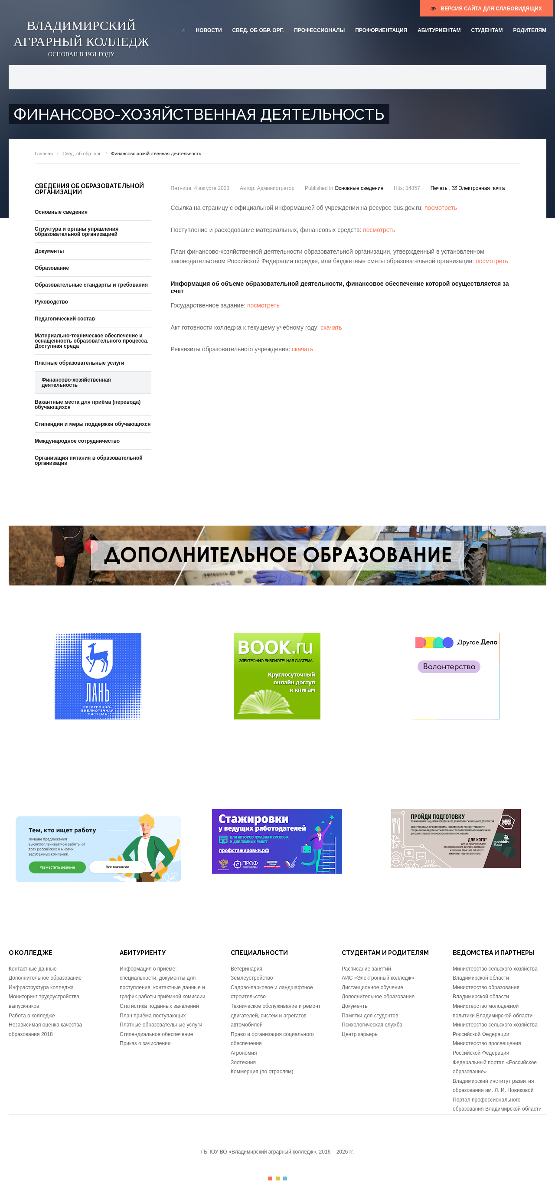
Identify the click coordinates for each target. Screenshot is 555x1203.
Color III (285, 1178)
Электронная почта (478, 188)
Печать (440, 188)
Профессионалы (319, 30)
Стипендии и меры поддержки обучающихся (92, 424)
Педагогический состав (65, 319)
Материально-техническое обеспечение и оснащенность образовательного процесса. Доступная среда (91, 341)
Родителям (529, 30)
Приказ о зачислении (145, 1043)
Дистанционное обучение (372, 987)
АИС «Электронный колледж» (378, 978)
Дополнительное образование (45, 978)
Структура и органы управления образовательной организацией (76, 231)
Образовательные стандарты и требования (91, 285)
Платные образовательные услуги (79, 363)
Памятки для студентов (370, 1016)
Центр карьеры (360, 1034)
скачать (331, 327)
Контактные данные (33, 969)
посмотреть (440, 207)
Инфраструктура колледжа (41, 987)
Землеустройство (252, 978)
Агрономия (244, 1053)
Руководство (51, 302)
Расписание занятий (366, 969)
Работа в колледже (32, 1016)
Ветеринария (246, 969)
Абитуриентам (439, 30)
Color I (270, 1178)
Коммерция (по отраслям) (262, 1072)
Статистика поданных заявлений (159, 1006)
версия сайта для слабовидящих (486, 9)
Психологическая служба (372, 1025)
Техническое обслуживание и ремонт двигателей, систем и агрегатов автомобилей (275, 1015)
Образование (52, 268)
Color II (278, 1178)
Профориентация (381, 30)
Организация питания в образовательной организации (89, 460)
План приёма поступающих (153, 1016)
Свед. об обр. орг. (258, 30)
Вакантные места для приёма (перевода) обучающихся (87, 404)
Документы (49, 251)
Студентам (487, 30)
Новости (209, 30)
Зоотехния (243, 1062)
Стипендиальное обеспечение (156, 1034)
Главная (44, 153)
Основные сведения (359, 188)
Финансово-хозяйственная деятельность (76, 382)
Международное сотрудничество (77, 441)
